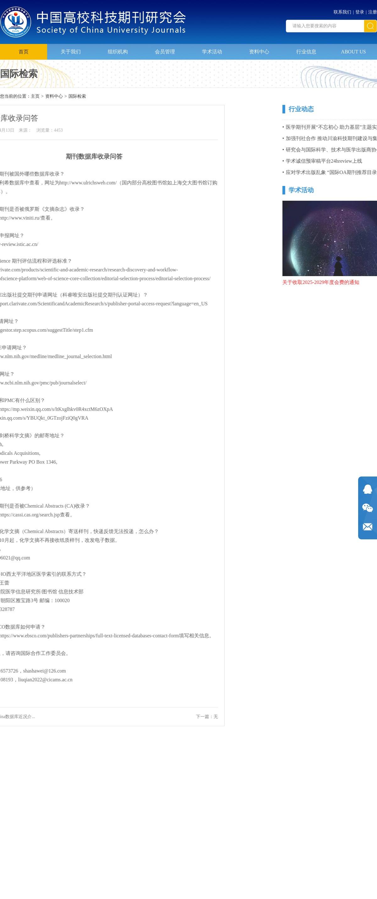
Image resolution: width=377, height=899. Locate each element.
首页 (24, 49)
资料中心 (259, 49)
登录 (359, 10)
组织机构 (118, 49)
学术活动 (212, 49)
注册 (372, 10)
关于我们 (71, 49)
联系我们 (342, 10)
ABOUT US (353, 49)
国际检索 (77, 96)
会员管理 (165, 49)
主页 (35, 96)
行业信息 (306, 49)
